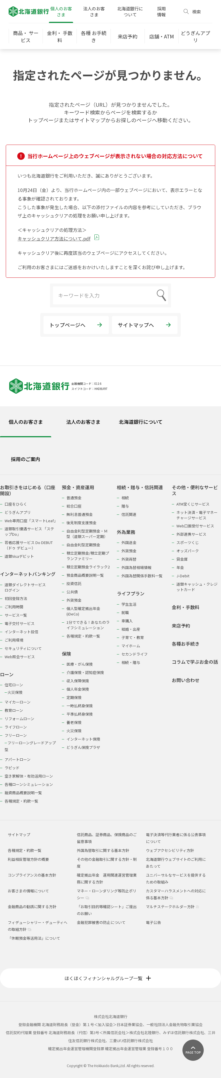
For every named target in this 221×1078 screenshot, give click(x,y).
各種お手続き (185, 644)
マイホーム (130, 645)
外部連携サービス (191, 534)
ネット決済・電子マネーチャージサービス (197, 515)
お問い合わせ (185, 680)
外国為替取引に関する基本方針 (103, 850)
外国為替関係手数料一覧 (142, 575)
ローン (7, 674)
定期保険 (73, 697)
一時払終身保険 (79, 705)
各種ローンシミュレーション (29, 784)
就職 (125, 612)
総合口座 (73, 506)
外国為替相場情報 (136, 567)
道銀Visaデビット (19, 556)
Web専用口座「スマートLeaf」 (30, 520)
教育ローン (14, 710)
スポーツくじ (187, 542)
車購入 (127, 621)
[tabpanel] (110, 640)
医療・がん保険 (79, 664)
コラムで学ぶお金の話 (195, 662)
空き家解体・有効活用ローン (29, 776)
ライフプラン (130, 594)
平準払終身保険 (79, 714)
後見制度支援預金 (81, 522)
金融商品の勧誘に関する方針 (32, 906)
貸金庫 (182, 559)
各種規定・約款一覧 (21, 801)
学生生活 (128, 604)
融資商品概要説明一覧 (23, 792)
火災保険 (14, 692)
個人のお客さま (61, 11)
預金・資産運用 (78, 487)
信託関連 (128, 514)
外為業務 (126, 532)
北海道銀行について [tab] (141, 421)
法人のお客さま (94, 11)
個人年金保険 (77, 689)
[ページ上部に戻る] (193, 1050)
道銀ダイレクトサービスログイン (25, 587)
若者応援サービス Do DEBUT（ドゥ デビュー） (29, 545)
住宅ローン (14, 684)
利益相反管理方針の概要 (28, 859)
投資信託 (73, 583)
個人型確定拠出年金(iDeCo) (83, 611)
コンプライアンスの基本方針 (32, 875)
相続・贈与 (130, 662)
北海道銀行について (130, 11)
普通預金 (73, 497)
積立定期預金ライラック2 (88, 567)
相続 (125, 497)
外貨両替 (128, 559)
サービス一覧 (16, 615)
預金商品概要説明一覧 (85, 575)
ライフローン (16, 727)
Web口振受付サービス (195, 526)
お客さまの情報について (28, 891)
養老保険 (73, 722)
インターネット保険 (83, 739)
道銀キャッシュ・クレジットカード (197, 586)
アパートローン (18, 759)
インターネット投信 (21, 631)
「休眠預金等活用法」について (34, 938)
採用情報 (161, 11)
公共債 (72, 592)
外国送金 (128, 542)
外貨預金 (73, 600)
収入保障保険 (77, 680)
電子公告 (153, 922)
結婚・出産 (130, 629)
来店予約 (181, 626)
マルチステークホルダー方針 (172, 906)
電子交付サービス (20, 623)
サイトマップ (19, 834)
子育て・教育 (132, 637)
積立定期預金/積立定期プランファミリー (87, 555)
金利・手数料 (185, 607)
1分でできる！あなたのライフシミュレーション (88, 624)
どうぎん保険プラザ (83, 747)
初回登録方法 (16, 598)
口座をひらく (16, 504)
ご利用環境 (14, 640)
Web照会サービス (20, 656)
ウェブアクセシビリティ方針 (170, 850)
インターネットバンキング (28, 574)
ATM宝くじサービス (192, 504)
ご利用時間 (14, 606)
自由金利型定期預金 (83, 544)
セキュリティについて (23, 648)
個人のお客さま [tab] (26, 421)
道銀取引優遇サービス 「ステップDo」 (29, 531)
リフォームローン (19, 718)
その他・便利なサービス (195, 490)
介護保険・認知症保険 (85, 672)
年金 (180, 567)
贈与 (125, 506)
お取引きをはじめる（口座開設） (27, 490)
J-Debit (182, 575)
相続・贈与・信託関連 (140, 487)
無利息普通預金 (79, 514)
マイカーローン (18, 702)
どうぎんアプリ (18, 512)
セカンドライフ (134, 654)
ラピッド (12, 767)
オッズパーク (187, 550)
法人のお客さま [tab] (83, 421)
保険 (66, 654)
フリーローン (16, 735)
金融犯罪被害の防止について (101, 922)
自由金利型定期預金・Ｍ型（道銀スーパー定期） (87, 533)
